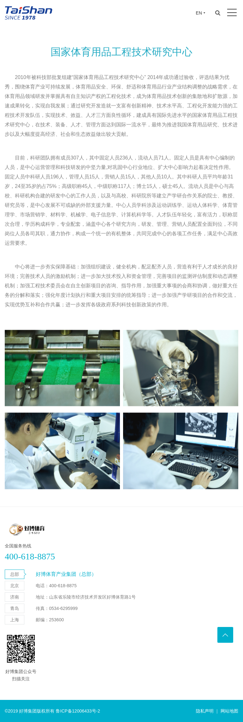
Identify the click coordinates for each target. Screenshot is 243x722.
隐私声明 (205, 710)
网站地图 (229, 710)
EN (199, 12)
